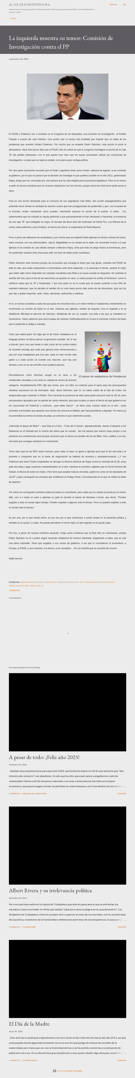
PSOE (26, 586)
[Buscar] (113, 4)
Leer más (122, 794)
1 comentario (29, 927)
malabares (91, 582)
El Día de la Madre (29, 1023)
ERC (77, 582)
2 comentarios (29, 1060)
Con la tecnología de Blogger (67, 1071)
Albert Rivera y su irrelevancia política (50, 890)
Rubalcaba (35, 586)
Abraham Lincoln (28, 582)
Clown (60, 582)
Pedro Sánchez (16, 586)
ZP (42, 586)
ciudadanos (50, 582)
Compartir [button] (14, 590)
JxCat (82, 582)
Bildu (40, 582)
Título (13, 18)
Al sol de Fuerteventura (29, 4)
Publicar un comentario (34, 794)
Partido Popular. (105, 582)
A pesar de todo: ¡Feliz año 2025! (44, 757)
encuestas (69, 582)
